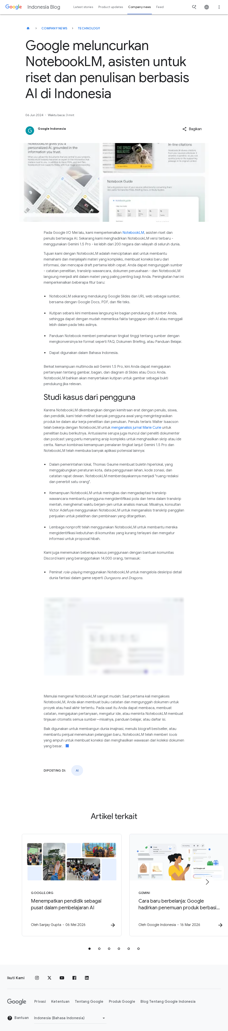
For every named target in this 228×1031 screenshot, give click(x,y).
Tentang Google (89, 998)
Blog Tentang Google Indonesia (167, 998)
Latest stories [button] (83, 7)
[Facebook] (74, 974)
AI (77, 770)
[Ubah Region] (70, 1014)
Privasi (40, 998)
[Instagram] (37, 974)
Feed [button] (160, 7)
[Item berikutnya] (207, 879)
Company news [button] (139, 7)
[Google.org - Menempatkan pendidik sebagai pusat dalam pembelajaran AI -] (55, 883)
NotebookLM (133, 232)
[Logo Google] (16, 998)
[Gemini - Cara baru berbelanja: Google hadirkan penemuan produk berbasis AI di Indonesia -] (172, 883)
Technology (89, 28)
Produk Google (122, 998)
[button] (192, 129)
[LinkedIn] (86, 974)
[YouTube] (62, 974)
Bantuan (18, 1014)
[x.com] (49, 974)
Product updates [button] (110, 7)
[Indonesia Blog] (28, 28)
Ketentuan (60, 998)
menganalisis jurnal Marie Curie (136, 427)
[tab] (89, 945)
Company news (54, 28)
